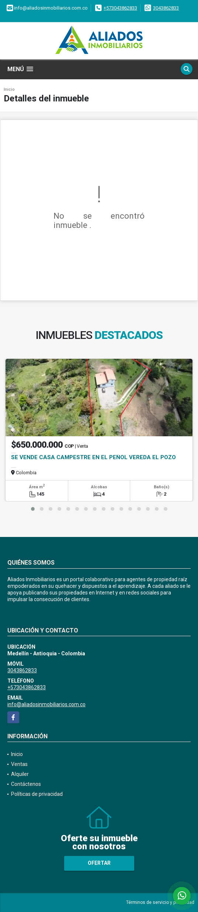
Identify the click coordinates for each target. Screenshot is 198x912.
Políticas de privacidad (37, 794)
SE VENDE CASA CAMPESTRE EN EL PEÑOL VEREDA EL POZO (93, 457)
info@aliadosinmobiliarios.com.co (46, 704)
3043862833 (166, 8)
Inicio (9, 89)
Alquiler (20, 774)
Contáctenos (26, 784)
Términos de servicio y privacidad (160, 902)
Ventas (19, 764)
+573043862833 (120, 8)
